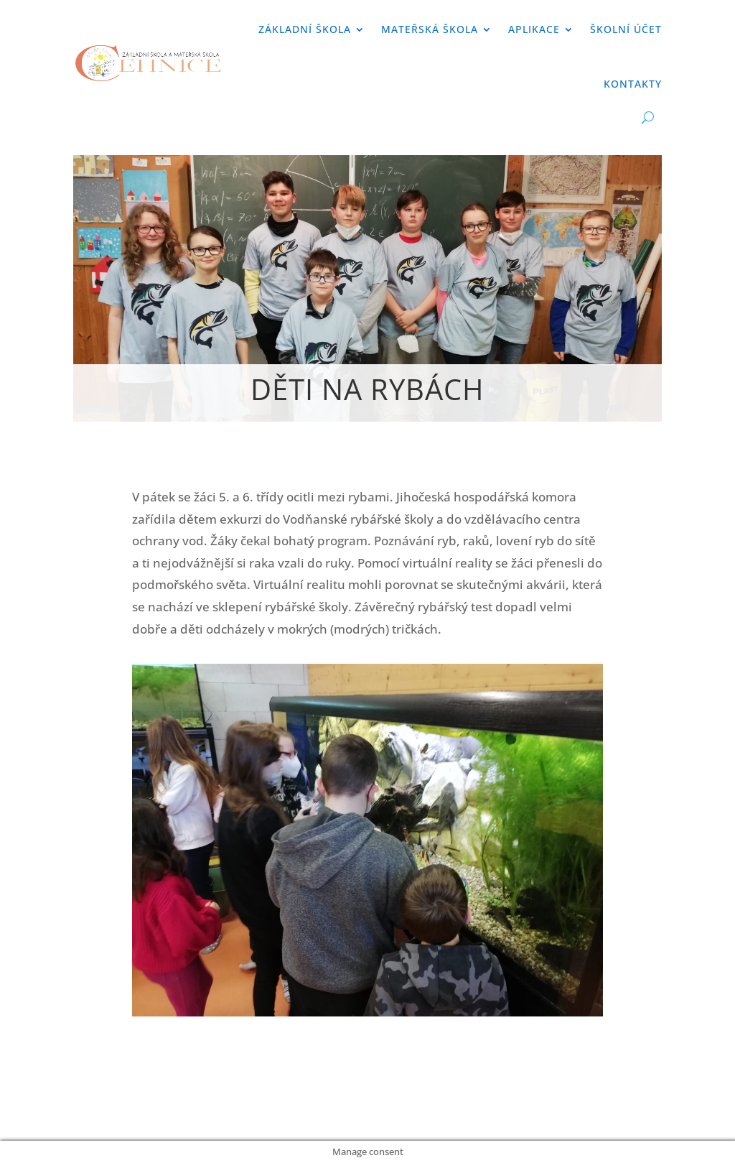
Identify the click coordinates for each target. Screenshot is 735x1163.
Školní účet (626, 29)
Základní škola (304, 29)
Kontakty (633, 84)
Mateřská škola (429, 29)
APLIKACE (534, 29)
